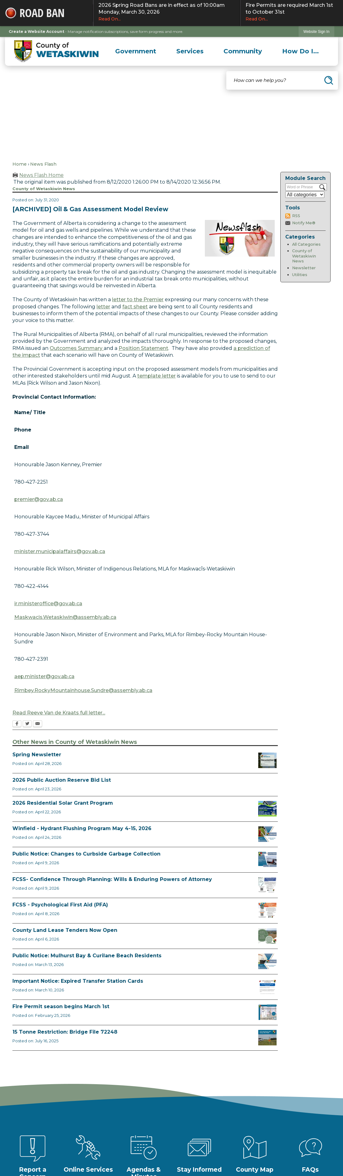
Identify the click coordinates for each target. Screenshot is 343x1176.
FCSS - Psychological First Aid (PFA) (60, 905)
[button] (328, 80)
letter (103, 307)
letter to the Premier (138, 299)
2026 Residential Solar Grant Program (62, 803)
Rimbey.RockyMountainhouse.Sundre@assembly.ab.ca (83, 690)
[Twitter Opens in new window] (27, 724)
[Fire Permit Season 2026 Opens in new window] (267, 1012)
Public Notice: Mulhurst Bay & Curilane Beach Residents (86, 956)
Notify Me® (303, 223)
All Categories (306, 244)
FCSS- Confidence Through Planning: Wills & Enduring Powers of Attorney (112, 879)
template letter (156, 376)
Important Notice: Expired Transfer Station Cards (77, 981)
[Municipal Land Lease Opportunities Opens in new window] (267, 936)
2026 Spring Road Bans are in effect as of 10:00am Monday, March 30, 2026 (166, 12)
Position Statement (143, 348)
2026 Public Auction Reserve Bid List (61, 780)
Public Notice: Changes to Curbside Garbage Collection (86, 854)
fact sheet (135, 307)
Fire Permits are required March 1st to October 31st (292, 12)
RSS (296, 215)
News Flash (43, 164)
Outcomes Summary (77, 348)
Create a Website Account (36, 31)
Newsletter (304, 268)
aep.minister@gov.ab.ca (44, 676)
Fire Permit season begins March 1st (60, 1006)
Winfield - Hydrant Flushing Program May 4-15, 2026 (81, 828)
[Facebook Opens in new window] (16, 724)
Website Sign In (317, 31)
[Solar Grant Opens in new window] (267, 809)
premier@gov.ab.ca (38, 499)
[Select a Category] (304, 194)
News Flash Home (41, 175)
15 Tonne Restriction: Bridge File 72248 (64, 1032)
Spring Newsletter (36, 755)
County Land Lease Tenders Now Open (64, 930)
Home (19, 164)
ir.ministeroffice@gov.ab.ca (48, 603)
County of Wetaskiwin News (304, 255)
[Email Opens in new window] (37, 724)
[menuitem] (135, 51)
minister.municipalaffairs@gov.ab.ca (59, 551)
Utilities (299, 274)
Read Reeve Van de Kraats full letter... (58, 713)
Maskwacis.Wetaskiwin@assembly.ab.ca (65, 617)
